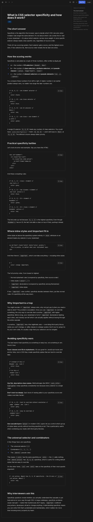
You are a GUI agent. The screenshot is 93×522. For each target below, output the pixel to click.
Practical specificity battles (81, 15)
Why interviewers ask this (80, 29)
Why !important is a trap (80, 21)
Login (89, 2)
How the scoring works (80, 13)
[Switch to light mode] (70, 2)
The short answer (78, 10)
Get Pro (82, 2)
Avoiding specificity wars (80, 23)
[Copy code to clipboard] (60, 91)
